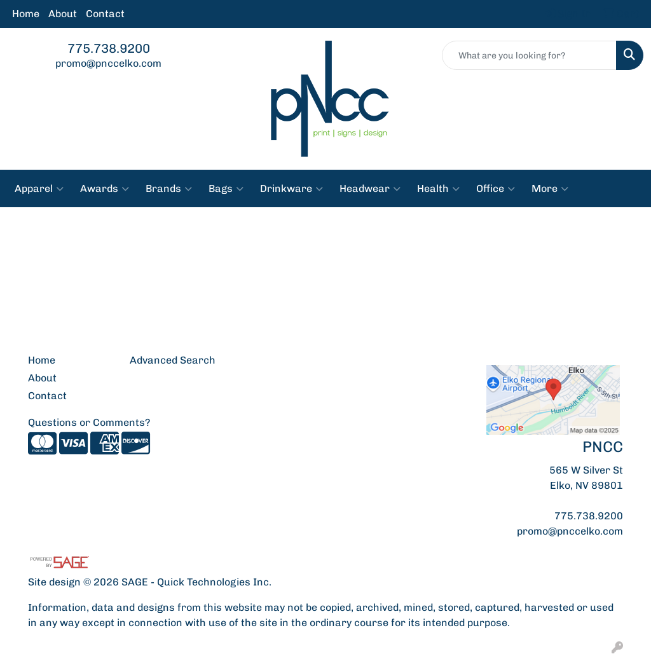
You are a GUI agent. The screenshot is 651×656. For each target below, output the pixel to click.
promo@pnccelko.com (108, 63)
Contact (105, 14)
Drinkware (291, 188)
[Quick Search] (529, 55)
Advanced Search (173, 360)
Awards (104, 188)
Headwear (370, 188)
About (62, 14)
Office (495, 188)
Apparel (39, 188)
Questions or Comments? (89, 422)
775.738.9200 (108, 48)
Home (25, 14)
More (549, 188)
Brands (169, 188)
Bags (226, 188)
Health (438, 188)
